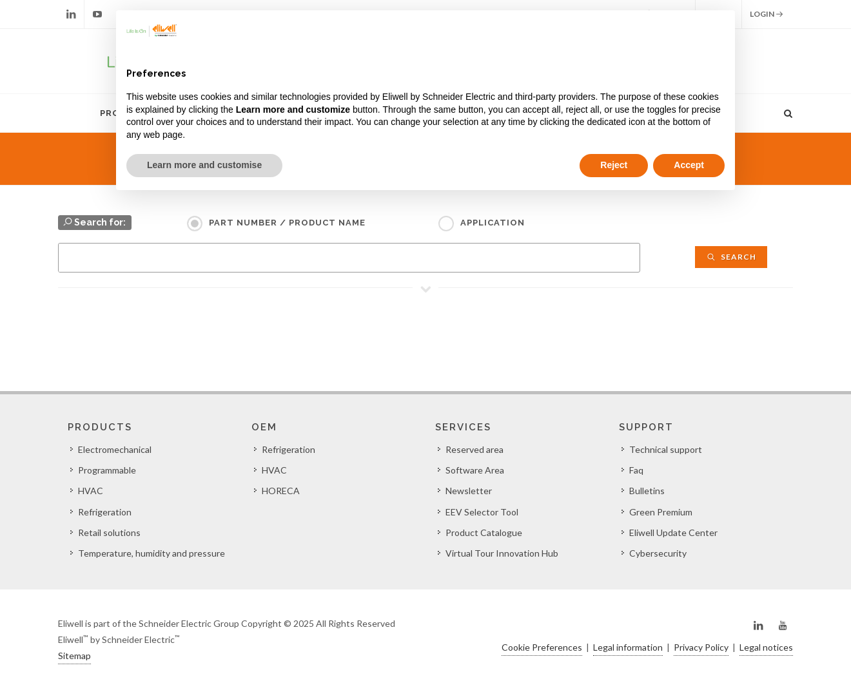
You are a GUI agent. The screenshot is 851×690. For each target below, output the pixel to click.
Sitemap (74, 655)
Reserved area (474, 449)
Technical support (665, 449)
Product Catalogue (483, 532)
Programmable (107, 470)
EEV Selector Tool (481, 511)
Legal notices (766, 647)
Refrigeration (105, 511)
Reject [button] (613, 165)
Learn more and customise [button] (204, 165)
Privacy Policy (701, 647)
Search (731, 257)
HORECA (281, 490)
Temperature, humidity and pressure (151, 553)
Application (492, 222)
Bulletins (647, 490)
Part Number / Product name (287, 222)
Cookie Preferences (542, 647)
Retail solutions (109, 532)
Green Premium (660, 511)
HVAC (90, 490)
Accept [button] (689, 165)
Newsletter (468, 490)
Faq (636, 470)
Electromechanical (115, 449)
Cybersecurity (658, 553)
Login (766, 14)
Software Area (474, 470)
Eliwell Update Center (673, 532)
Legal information (628, 647)
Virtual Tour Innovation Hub (501, 553)
